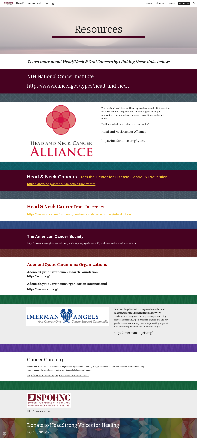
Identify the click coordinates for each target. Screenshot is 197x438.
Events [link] (172, 3)
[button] (194, 4)
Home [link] (149, 3)
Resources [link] (184, 3)
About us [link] (160, 3)
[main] (98, 30)
